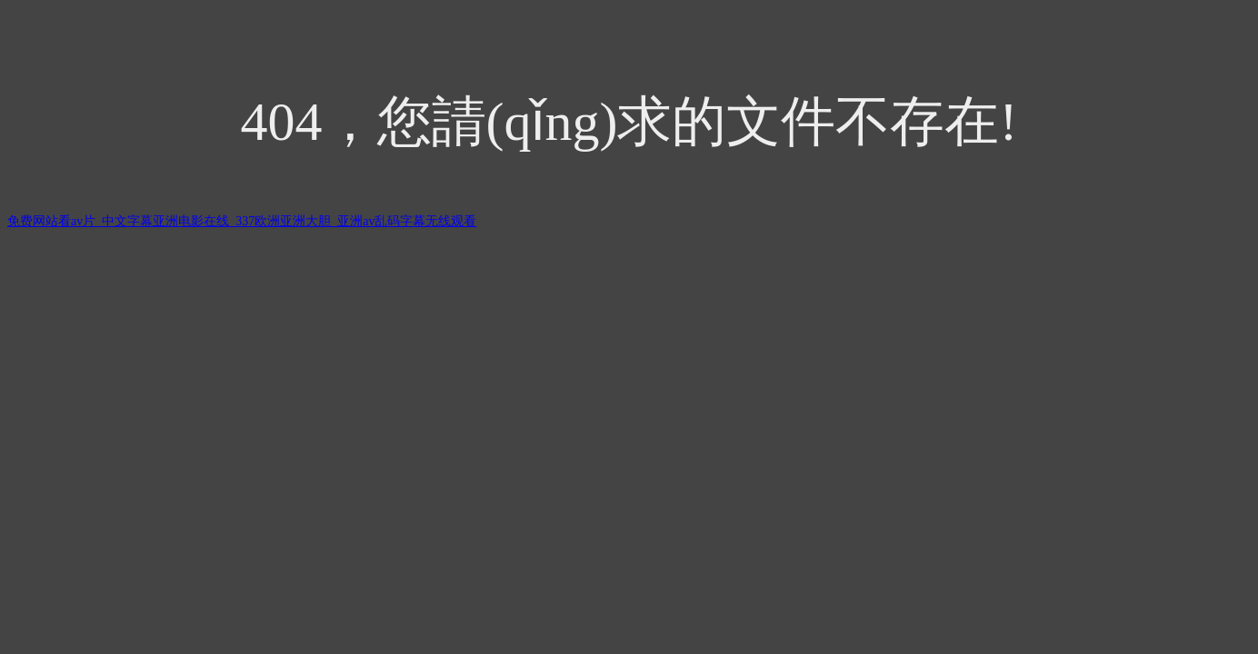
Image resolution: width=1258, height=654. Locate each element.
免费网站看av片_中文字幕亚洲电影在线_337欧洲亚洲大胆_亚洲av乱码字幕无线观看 (241, 221)
